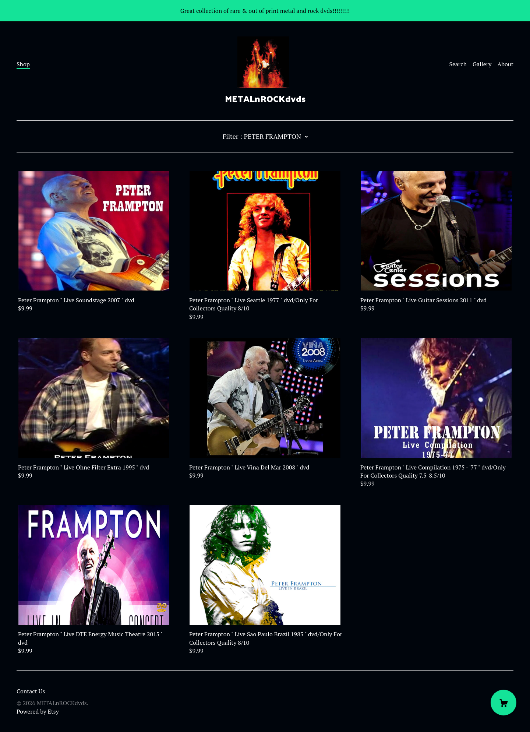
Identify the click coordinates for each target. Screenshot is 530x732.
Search (458, 64)
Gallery (482, 64)
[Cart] (503, 702)
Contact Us (31, 691)
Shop (23, 64)
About (505, 64)
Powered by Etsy (38, 711)
